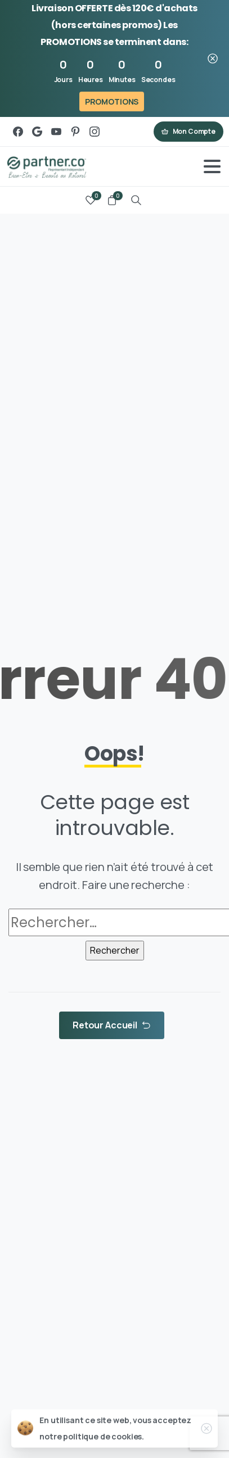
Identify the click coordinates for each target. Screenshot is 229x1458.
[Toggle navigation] (212, 166)
